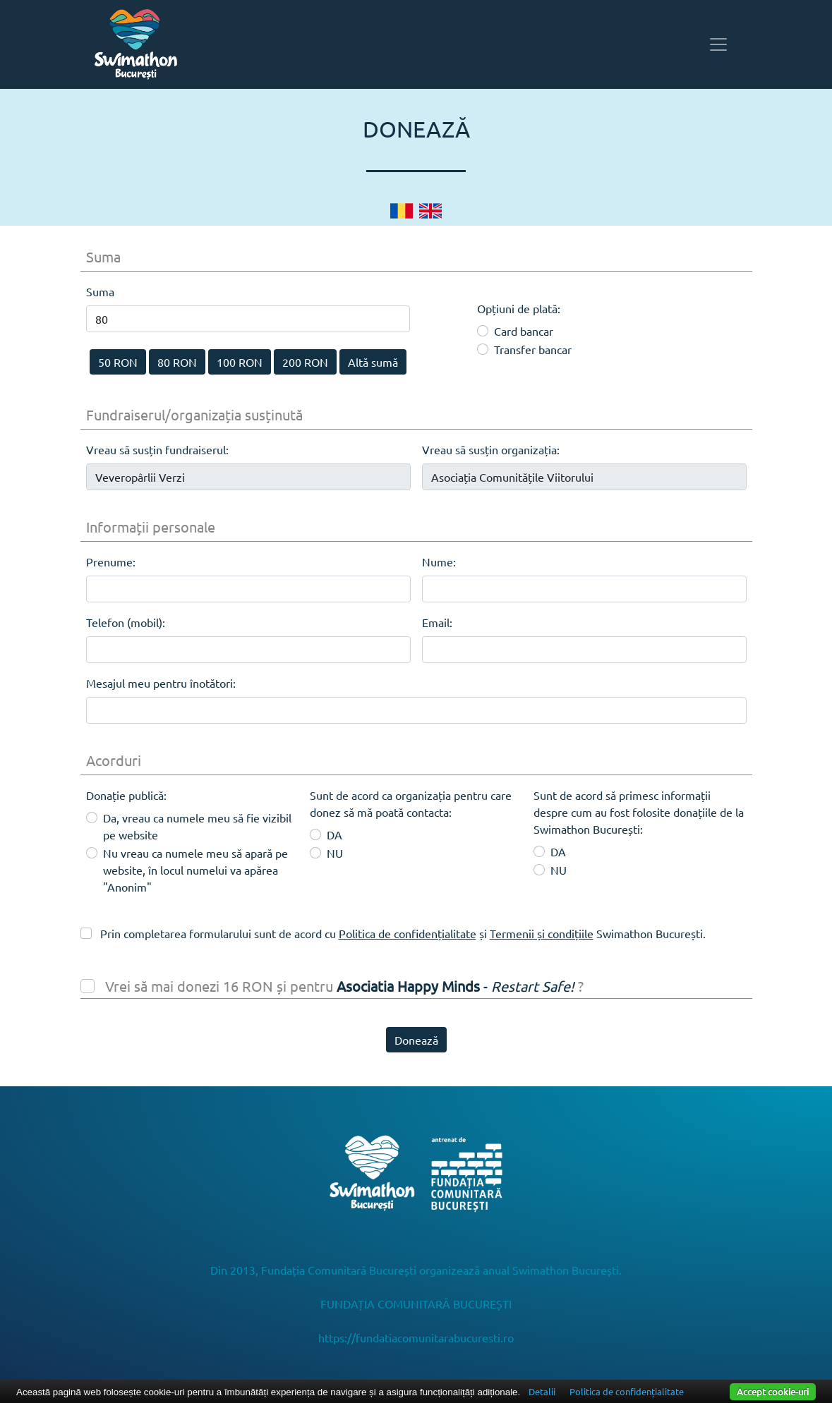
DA (334, 834)
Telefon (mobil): (125, 622)
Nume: (439, 561)
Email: (437, 622)
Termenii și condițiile (541, 933)
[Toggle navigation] (718, 44)
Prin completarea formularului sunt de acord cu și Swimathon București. (401, 933)
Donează (416, 1040)
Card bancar (523, 331)
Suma (100, 291)
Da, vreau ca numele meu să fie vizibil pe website (197, 826)
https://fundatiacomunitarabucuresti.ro (416, 1337)
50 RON (118, 362)
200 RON (305, 362)
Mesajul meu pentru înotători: (161, 683)
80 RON (177, 362)
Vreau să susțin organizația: (491, 449)
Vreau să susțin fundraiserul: (157, 449)
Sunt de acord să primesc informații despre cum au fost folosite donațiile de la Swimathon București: (638, 812)
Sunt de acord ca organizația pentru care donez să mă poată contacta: (411, 803)
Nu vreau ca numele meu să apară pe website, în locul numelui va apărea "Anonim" (195, 870)
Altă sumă (373, 362)
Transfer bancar (533, 349)
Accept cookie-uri (773, 1391)
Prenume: (110, 561)
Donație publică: (126, 795)
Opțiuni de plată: (518, 299)
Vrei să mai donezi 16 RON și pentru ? (343, 986)
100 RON (240, 362)
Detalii (542, 1391)
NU (335, 853)
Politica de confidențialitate (407, 933)
